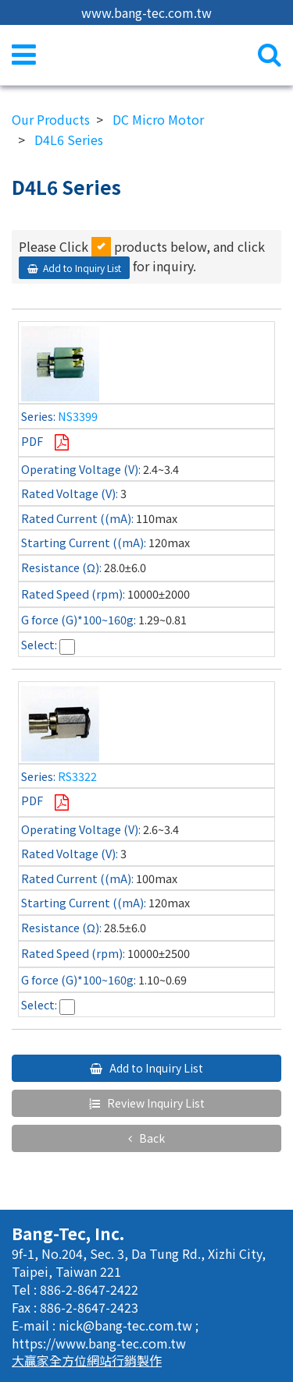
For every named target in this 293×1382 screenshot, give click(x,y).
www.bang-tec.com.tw (146, 12)
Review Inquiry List (155, 1103)
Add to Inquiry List (82, 267)
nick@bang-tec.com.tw (127, 1325)
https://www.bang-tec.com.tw (99, 1343)
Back (151, 1138)
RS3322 (77, 776)
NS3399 (78, 416)
